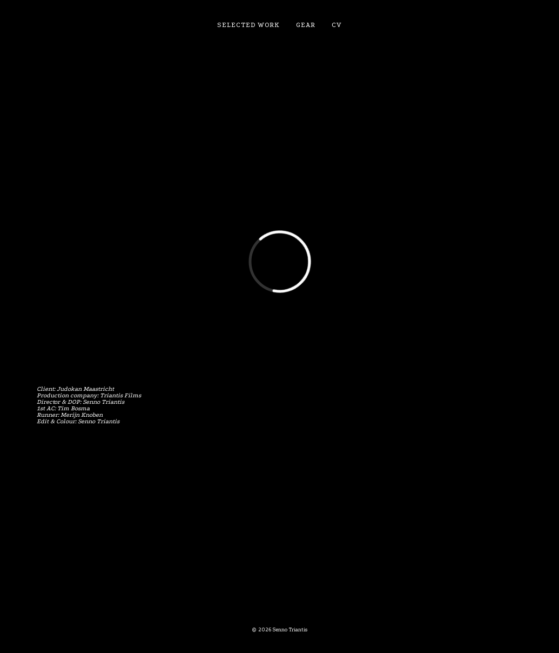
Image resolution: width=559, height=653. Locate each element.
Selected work (248, 25)
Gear (305, 25)
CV (337, 25)
